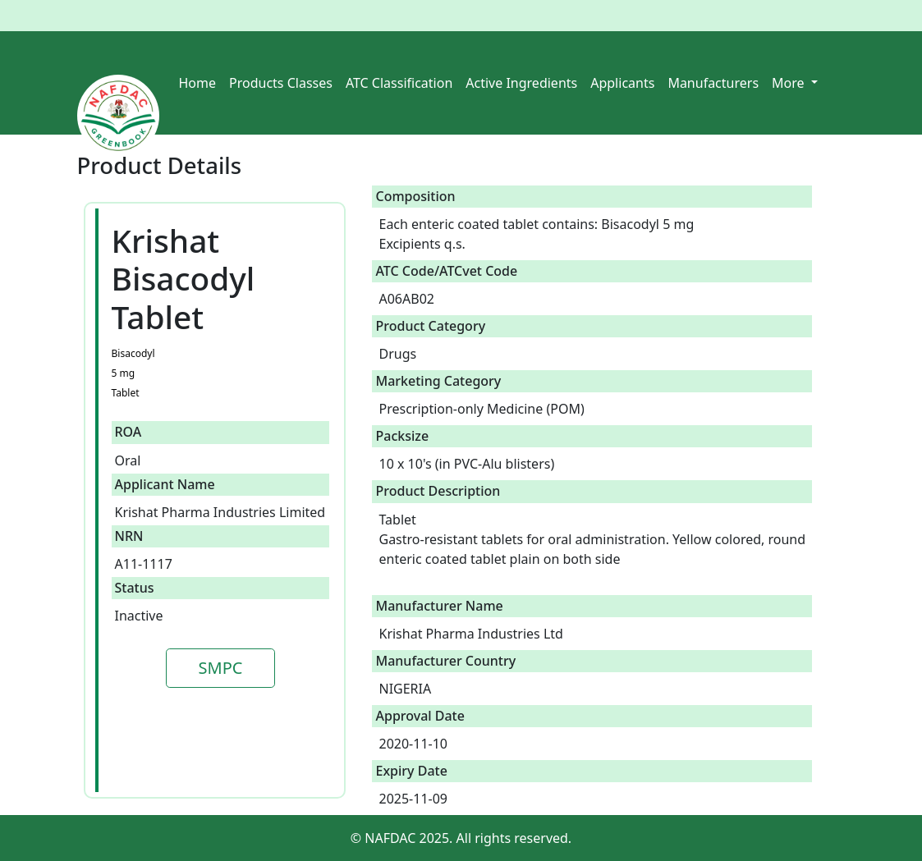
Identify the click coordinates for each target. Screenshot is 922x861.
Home (198, 83)
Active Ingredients (521, 83)
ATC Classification (399, 83)
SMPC (221, 668)
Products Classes (281, 83)
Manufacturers (713, 83)
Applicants (622, 83)
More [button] (790, 83)
